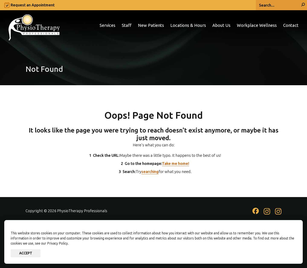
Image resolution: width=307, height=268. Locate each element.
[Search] (281, 5)
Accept (25, 253)
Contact (290, 25)
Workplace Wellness (257, 25)
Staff (127, 25)
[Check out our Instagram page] (267, 213)
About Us (221, 25)
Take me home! (175, 163)
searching (150, 171)
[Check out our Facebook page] (255, 212)
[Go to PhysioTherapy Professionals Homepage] (34, 25)
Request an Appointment (33, 5)
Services (107, 25)
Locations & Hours (188, 25)
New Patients (151, 25)
